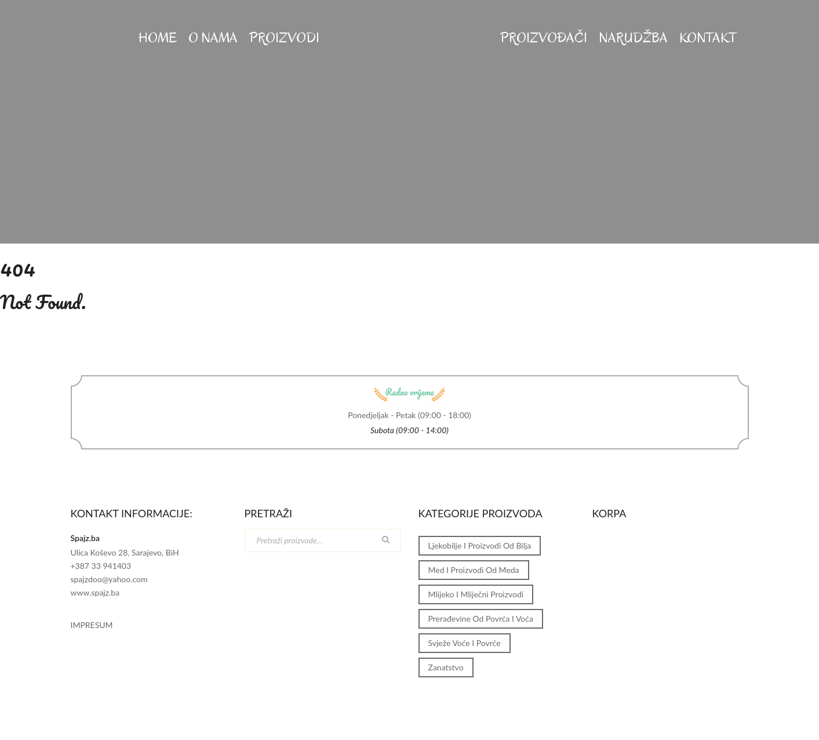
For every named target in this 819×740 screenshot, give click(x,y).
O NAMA (213, 37)
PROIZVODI (284, 37)
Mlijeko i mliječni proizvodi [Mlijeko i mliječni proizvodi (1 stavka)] (476, 594)
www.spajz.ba (95, 592)
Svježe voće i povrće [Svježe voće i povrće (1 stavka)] (464, 643)
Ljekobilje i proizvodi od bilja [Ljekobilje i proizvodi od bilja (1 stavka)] (480, 545)
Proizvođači (543, 37)
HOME (158, 37)
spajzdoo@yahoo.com (109, 579)
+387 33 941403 (101, 566)
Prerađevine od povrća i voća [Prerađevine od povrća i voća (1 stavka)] (480, 618)
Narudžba (633, 37)
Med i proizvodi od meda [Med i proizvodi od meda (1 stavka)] (473, 570)
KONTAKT (707, 37)
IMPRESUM (92, 625)
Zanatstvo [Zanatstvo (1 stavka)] (446, 667)
